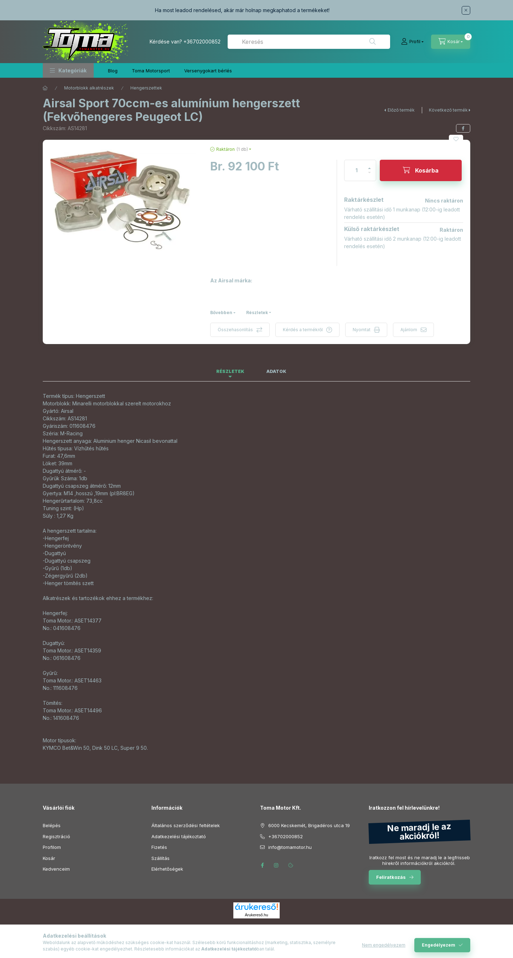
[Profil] (412, 42)
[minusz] (369, 175)
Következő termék (448, 110)
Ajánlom (408, 329)
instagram (276, 865)
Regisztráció (56, 836)
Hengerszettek (146, 88)
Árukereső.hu (256, 915)
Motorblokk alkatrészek (89, 88)
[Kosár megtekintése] (450, 42)
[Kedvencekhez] (456, 139)
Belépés (52, 825)
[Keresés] (372, 41)
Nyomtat (361, 329)
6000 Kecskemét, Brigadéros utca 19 (309, 825)
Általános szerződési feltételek (185, 825)
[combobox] (309, 42)
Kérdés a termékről (303, 329)
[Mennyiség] (356, 170)
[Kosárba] (421, 170)
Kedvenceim (56, 869)
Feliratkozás (391, 877)
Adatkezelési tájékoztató (178, 836)
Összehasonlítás (235, 329)
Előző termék (401, 110)
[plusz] (369, 165)
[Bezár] (466, 10)
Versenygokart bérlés (208, 70)
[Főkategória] (45, 88)
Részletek (257, 312)
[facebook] (463, 128)
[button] (68, 70)
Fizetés (159, 847)
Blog (113, 70)
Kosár (49, 858)
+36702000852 (202, 42)
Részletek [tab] (230, 371)
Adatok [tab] (276, 371)
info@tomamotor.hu (290, 847)
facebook (262, 865)
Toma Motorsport (151, 70)
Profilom (52, 847)
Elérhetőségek (167, 869)
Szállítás (160, 858)
